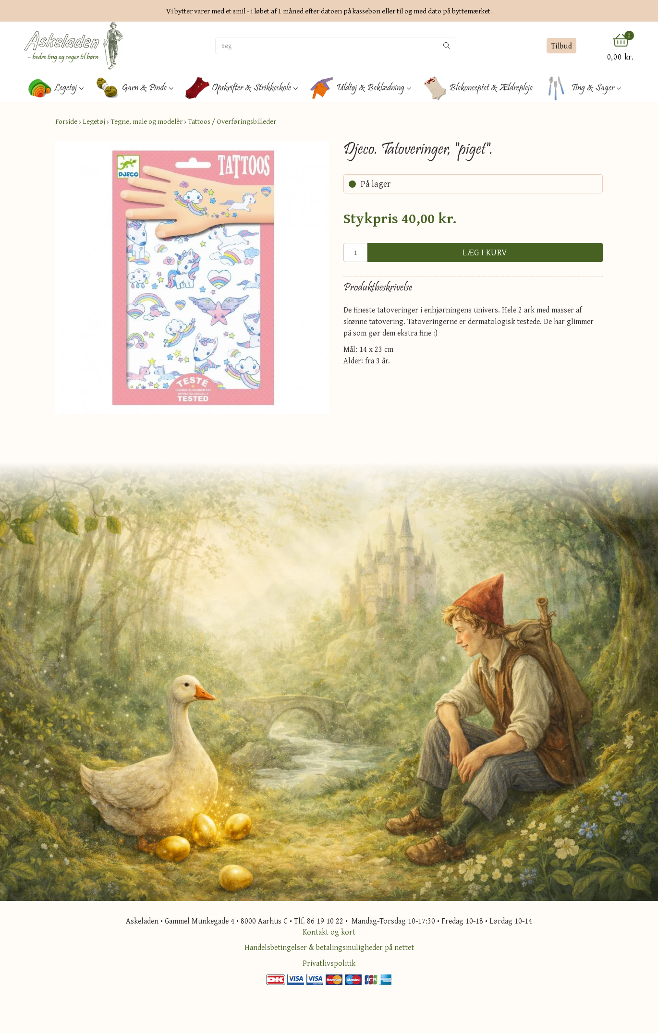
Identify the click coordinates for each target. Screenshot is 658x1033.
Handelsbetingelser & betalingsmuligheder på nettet (329, 947)
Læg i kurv (485, 252)
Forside (66, 121)
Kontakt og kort (329, 931)
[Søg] (327, 45)
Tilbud (561, 45)
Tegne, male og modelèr (146, 121)
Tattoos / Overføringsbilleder (232, 121)
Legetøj (94, 121)
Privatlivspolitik (329, 963)
